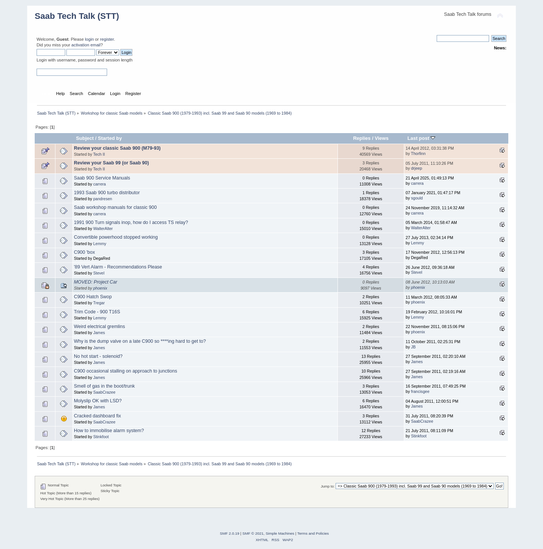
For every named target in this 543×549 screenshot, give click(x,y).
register (107, 39)
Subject (85, 138)
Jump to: (328, 486)
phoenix (100, 288)
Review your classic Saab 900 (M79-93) (117, 148)
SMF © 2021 (253, 533)
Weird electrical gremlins (99, 326)
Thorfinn (418, 153)
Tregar (99, 303)
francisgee (420, 391)
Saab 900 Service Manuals (102, 178)
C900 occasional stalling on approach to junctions (125, 371)
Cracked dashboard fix (97, 416)
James (99, 332)
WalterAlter (103, 228)
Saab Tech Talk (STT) (77, 16)
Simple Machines (279, 533)
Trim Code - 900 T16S (97, 311)
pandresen (102, 198)
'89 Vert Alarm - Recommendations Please (118, 267)
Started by (110, 138)
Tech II (99, 154)
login (89, 39)
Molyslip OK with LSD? (98, 400)
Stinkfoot (101, 436)
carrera (99, 184)
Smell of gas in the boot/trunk (104, 386)
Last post (421, 138)
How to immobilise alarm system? (109, 430)
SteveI (98, 273)
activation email (85, 45)
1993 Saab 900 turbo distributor (107, 192)
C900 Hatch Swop (93, 296)
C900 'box (84, 252)
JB (413, 347)
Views (382, 138)
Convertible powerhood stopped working (116, 237)
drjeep (416, 168)
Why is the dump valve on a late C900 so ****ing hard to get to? (140, 341)
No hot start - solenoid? (98, 356)
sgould (417, 198)
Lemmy (99, 243)
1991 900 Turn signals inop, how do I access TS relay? (131, 222)
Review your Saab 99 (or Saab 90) (111, 163)
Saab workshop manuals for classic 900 (115, 207)
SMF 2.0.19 (229, 533)
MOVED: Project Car (95, 282)
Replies (361, 138)
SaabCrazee (104, 392)
